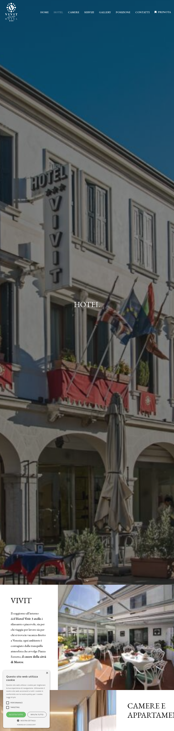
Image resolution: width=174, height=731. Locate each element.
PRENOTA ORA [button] (87, 382)
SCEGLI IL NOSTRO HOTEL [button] (87, 604)
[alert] (26, 699)
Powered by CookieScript (26, 725)
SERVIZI (89, 12)
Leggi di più (11, 697)
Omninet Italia (148, 669)
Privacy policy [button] (141, 657)
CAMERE (73, 12)
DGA (160, 669)
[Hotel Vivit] (11, 12)
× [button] (47, 673)
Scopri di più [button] (87, 674)
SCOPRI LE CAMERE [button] (145, 285)
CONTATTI (142, 12)
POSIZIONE (123, 12)
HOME (44, 12)
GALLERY (105, 12)
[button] (26, 720)
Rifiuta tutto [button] (37, 714)
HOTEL (58, 12)
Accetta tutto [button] (16, 714)
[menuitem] (44, 12)
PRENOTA (164, 12)
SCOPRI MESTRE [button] (26, 179)
